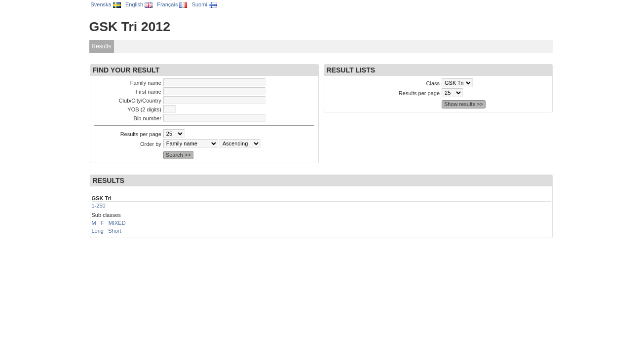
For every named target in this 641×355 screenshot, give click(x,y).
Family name (145, 83)
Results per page (140, 134)
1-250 (99, 206)
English (138, 4)
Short (114, 231)
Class (433, 83)
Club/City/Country (140, 101)
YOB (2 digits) (144, 109)
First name (148, 92)
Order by (150, 144)
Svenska (106, 4)
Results (102, 46)
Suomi (204, 4)
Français (172, 4)
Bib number (147, 118)
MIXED (117, 223)
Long (98, 231)
